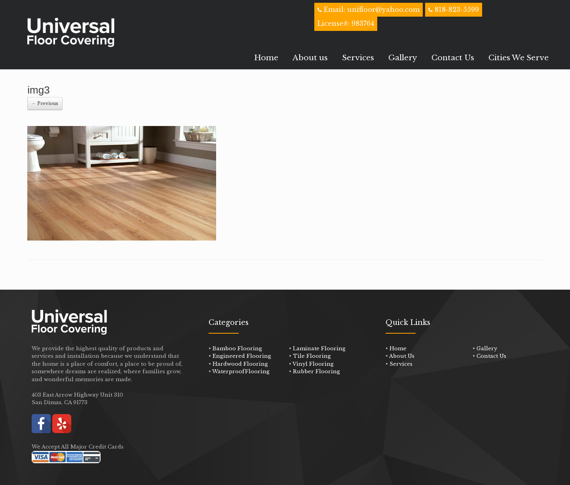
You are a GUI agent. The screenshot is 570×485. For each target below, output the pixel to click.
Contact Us (452, 57)
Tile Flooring (312, 356)
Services (358, 57)
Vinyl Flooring (313, 364)
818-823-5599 (457, 9)
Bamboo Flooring (237, 348)
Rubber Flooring (316, 371)
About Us (401, 356)
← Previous (45, 103)
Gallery (402, 57)
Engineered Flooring (242, 356)
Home (266, 57)
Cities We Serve (518, 57)
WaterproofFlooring (241, 371)
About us (310, 57)
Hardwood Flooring (240, 364)
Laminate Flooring (319, 348)
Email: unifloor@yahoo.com (371, 9)
